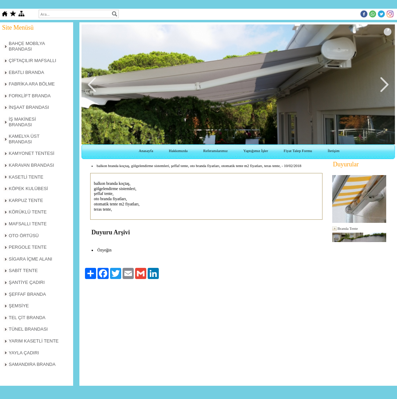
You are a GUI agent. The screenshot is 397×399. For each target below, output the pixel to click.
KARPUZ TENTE (26, 200)
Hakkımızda (178, 151)
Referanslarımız (215, 151)
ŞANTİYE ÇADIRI (27, 282)
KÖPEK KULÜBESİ (28, 188)
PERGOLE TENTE (28, 247)
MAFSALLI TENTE (28, 223)
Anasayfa (146, 151)
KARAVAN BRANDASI (31, 165)
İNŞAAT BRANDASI (29, 107)
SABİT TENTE (23, 270)
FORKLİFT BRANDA (29, 95)
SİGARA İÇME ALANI (30, 259)
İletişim (334, 151)
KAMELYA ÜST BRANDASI (24, 139)
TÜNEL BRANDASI (28, 329)
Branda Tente (347, 228)
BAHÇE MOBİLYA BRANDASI (27, 46)
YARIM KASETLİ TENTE (34, 341)
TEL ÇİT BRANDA (27, 317)
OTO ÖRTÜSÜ (24, 235)
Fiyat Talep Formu (298, 151)
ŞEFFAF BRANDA (27, 294)
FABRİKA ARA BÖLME (32, 83)
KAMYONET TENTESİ (31, 153)
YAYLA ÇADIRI (24, 352)
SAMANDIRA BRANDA (32, 364)
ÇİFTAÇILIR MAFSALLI (32, 60)
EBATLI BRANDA (26, 72)
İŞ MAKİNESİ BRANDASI (22, 121)
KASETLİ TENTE (26, 177)
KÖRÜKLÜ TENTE (28, 211)
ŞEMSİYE (19, 305)
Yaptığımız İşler (255, 151)
